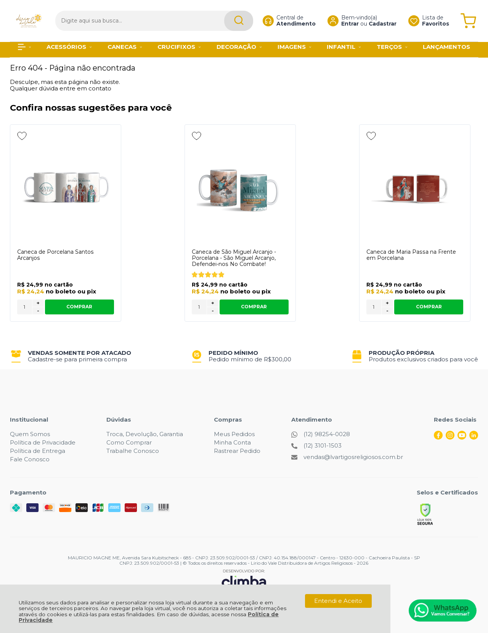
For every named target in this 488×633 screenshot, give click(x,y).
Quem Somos (30, 434)
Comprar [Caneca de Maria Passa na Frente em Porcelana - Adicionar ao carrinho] (429, 306)
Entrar (344, 21)
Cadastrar (376, 21)
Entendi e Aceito (338, 600)
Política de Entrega (37, 450)
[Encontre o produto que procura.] (226, 18)
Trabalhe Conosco (132, 450)
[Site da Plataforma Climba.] (244, 580)
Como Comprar (129, 442)
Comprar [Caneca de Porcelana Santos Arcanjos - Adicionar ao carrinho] (79, 306)
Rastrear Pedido (237, 450)
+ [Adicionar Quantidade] (38, 303)
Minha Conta (232, 442)
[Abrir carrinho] (468, 18)
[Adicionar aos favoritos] (22, 136)
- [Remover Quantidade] (38, 311)
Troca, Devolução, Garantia (144, 434)
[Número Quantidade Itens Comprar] (24, 307)
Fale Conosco (30, 459)
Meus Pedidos (234, 434)
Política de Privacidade (42, 442)
